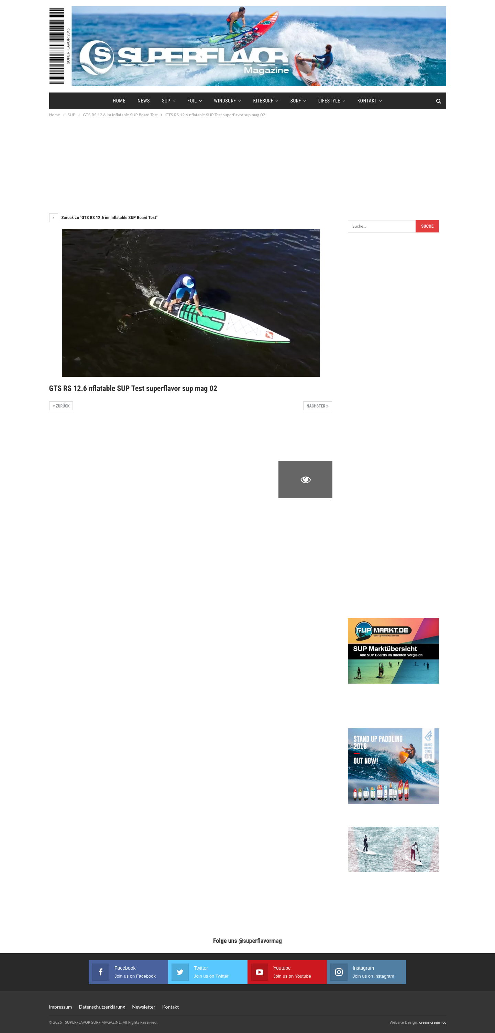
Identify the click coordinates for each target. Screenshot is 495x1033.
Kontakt (367, 101)
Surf (295, 101)
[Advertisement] (247, 165)
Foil (192, 101)
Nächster (318, 406)
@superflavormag (260, 940)
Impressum (60, 1007)
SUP (166, 101)
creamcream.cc (432, 1022)
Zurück (61, 406)
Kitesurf (263, 101)
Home (119, 101)
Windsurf (225, 101)
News (144, 101)
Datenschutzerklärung (102, 1007)
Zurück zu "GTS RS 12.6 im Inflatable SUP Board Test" (103, 217)
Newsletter (143, 1007)
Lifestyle (329, 101)
